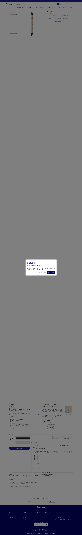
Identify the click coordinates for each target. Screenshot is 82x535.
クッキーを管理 (42, 272)
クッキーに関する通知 (50, 267)
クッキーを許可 (51, 272)
